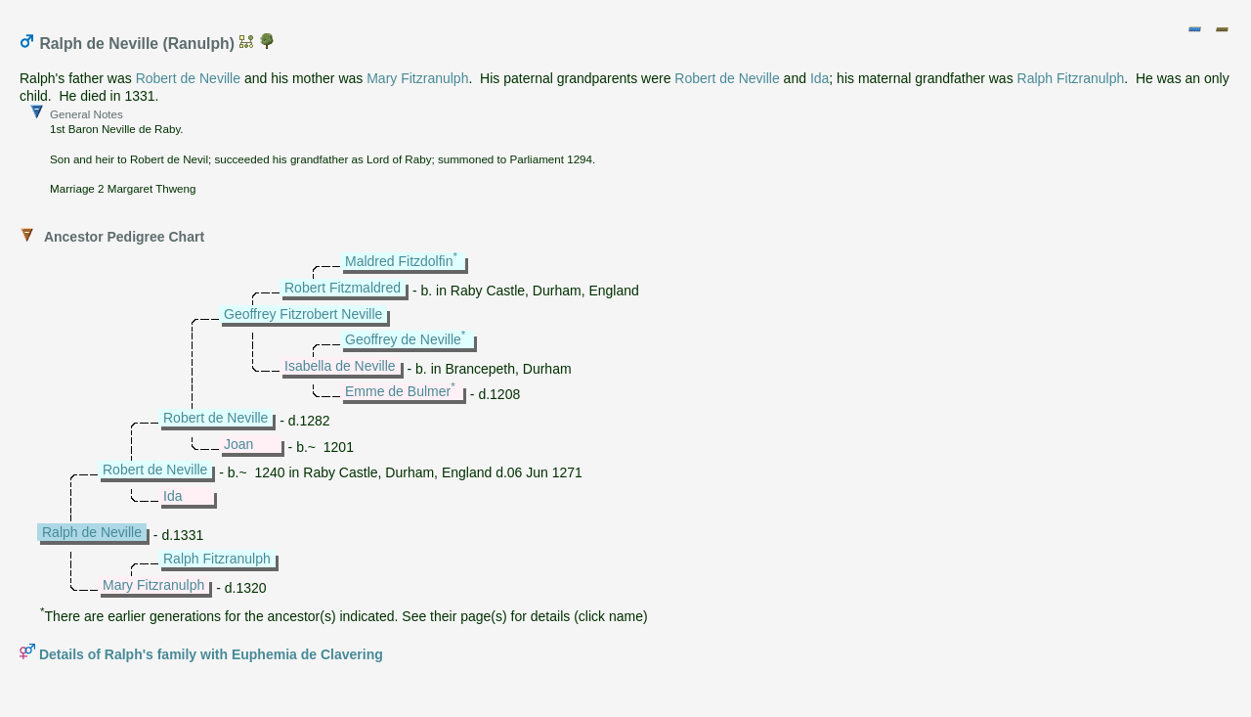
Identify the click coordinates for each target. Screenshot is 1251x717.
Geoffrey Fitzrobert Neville (303, 314)
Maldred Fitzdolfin (399, 261)
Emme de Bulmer (398, 391)
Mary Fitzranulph (417, 78)
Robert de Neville (188, 78)
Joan (238, 444)
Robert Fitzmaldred (342, 287)
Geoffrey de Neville (403, 339)
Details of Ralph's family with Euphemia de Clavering (211, 654)
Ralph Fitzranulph (1071, 78)
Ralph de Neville (92, 532)
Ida (819, 78)
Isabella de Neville (340, 366)
